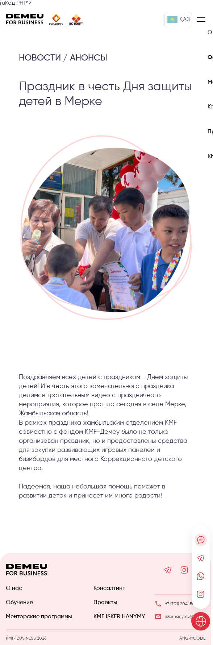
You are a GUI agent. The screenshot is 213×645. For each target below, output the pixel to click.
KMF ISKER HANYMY (119, 617)
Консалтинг (109, 588)
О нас (14, 588)
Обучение (19, 603)
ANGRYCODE (192, 638)
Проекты (105, 603)
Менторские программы (39, 617)
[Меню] (201, 19)
